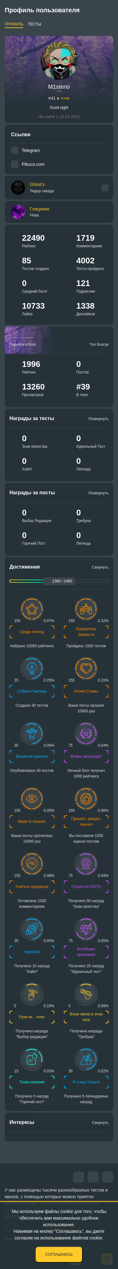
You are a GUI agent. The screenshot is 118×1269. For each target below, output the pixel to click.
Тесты (34, 24)
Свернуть (100, 567)
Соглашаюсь (59, 1254)
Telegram (31, 150)
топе (65, 98)
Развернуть (98, 419)
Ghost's (42, 188)
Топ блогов (99, 344)
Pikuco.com (33, 164)
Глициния (39, 208)
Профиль (14, 24)
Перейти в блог (22, 344)
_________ (22, 335)
